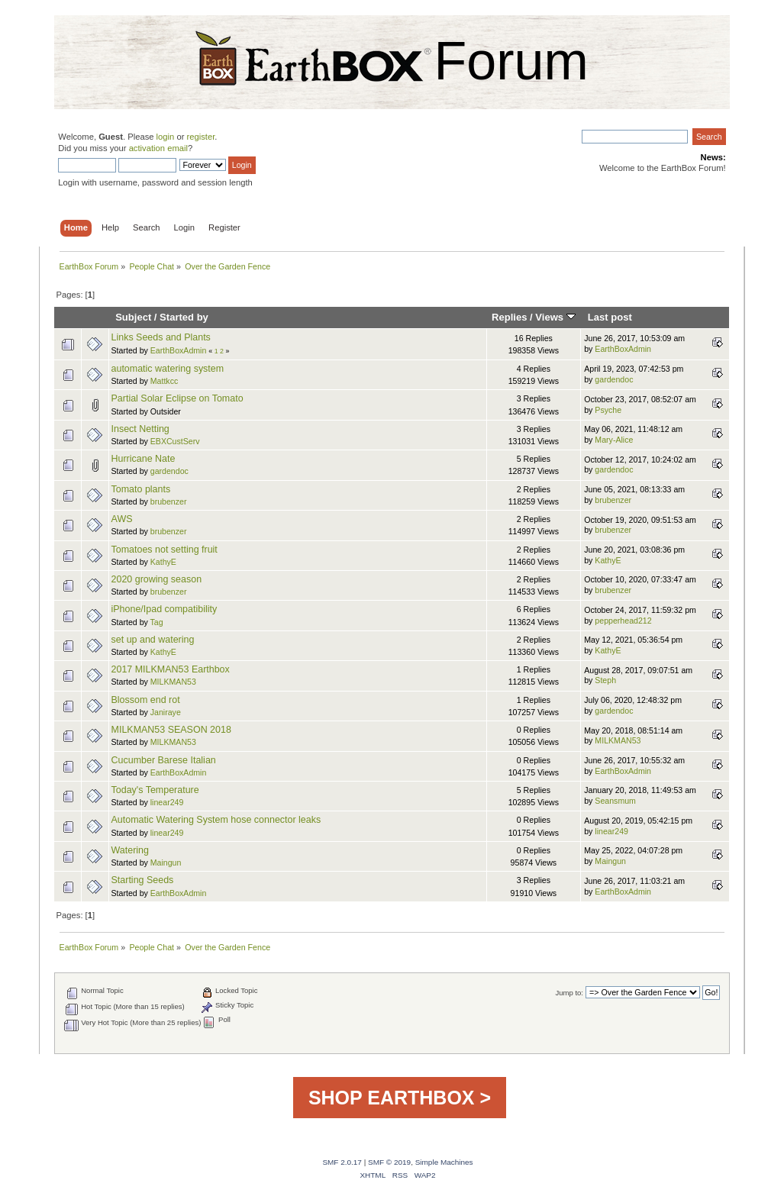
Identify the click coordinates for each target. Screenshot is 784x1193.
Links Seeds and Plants (161, 337)
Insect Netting (140, 429)
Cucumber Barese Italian (163, 760)
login (165, 136)
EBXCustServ (175, 441)
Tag (156, 622)
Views (555, 317)
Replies (509, 317)
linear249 (167, 802)
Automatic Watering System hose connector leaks (216, 819)
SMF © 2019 (389, 1162)
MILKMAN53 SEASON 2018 (171, 729)
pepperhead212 (623, 620)
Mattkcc (164, 380)
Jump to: (569, 992)
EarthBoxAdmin (178, 350)
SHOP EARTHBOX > (399, 1097)
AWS (122, 519)
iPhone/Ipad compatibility (164, 609)
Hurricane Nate (143, 458)
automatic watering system (167, 368)
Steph (605, 680)
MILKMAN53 (173, 681)
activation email (158, 148)
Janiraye (165, 712)
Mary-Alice (614, 439)
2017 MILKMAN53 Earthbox (170, 669)
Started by (184, 317)
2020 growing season (156, 579)
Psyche (608, 409)
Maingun (166, 862)
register (201, 136)
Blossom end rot (145, 700)
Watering (130, 850)
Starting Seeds (142, 880)
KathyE (163, 561)
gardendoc (614, 379)
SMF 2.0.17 (342, 1162)
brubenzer (168, 501)
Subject (133, 317)
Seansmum (615, 800)
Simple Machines (444, 1162)
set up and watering (153, 639)
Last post (610, 317)
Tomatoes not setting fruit (164, 549)
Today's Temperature (155, 790)
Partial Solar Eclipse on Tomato (177, 398)
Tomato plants (141, 489)
